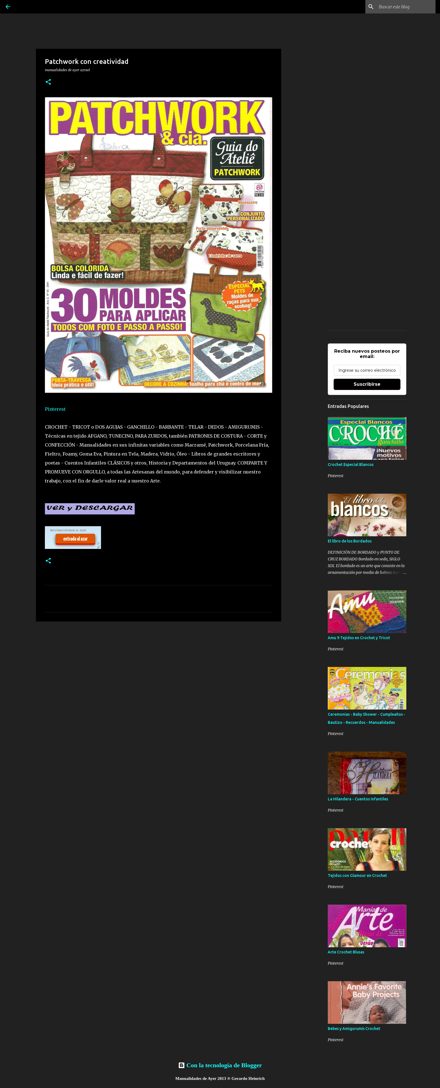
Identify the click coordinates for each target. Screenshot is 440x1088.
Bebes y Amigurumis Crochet (354, 1028)
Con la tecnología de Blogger (220, 1065)
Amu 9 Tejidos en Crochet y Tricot (359, 638)
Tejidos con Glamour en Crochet (357, 875)
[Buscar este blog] (406, 6)
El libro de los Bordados (350, 541)
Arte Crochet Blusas (346, 952)
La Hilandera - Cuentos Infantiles (358, 799)
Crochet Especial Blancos (350, 464)
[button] (48, 82)
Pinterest (55, 409)
